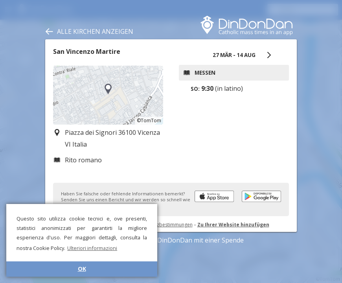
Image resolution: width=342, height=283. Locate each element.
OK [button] (82, 268)
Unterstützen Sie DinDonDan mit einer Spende (171, 240)
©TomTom (149, 120)
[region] (108, 95)
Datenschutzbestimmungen (162, 224)
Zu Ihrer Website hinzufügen (233, 224)
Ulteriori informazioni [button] (92, 248)
